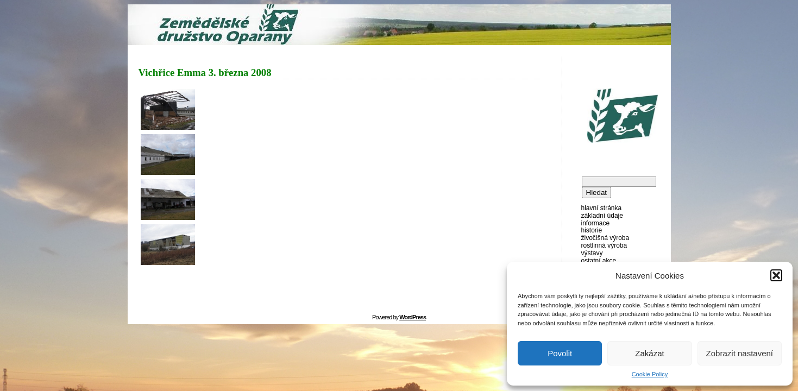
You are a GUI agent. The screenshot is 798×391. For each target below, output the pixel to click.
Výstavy (592, 253)
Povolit (560, 353)
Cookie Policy (650, 374)
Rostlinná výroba (604, 245)
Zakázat (649, 353)
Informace (595, 223)
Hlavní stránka (601, 208)
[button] (776, 275)
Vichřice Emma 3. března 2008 (205, 72)
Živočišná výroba (605, 238)
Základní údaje (602, 215)
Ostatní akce (599, 260)
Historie (591, 230)
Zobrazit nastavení (739, 353)
